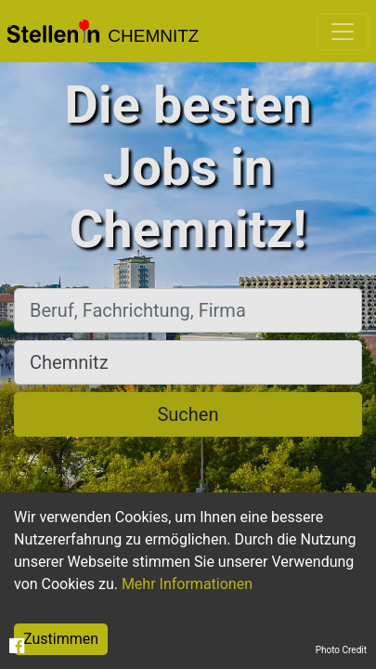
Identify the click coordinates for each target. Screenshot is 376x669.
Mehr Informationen (187, 584)
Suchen (187, 414)
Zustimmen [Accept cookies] (60, 639)
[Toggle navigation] (343, 31)
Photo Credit (341, 650)
